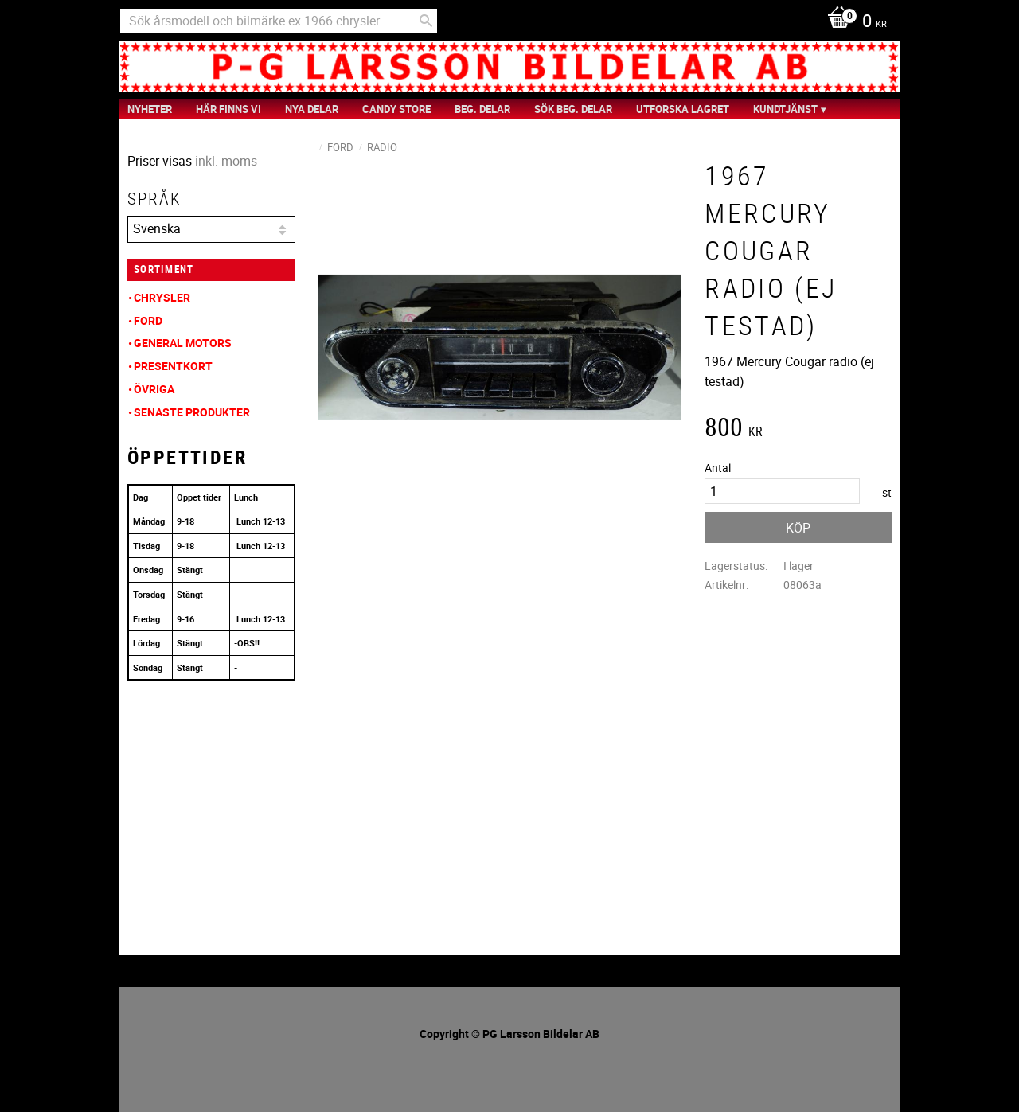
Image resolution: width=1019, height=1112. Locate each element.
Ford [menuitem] (148, 320)
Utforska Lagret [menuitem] (682, 109)
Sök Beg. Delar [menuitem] (573, 109)
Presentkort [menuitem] (173, 365)
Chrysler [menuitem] (162, 297)
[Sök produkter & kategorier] (278, 20)
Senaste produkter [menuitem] (192, 411)
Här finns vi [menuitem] (228, 109)
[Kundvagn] (853, 22)
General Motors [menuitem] (183, 342)
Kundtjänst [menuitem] (785, 109)
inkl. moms (226, 161)
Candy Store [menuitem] (396, 109)
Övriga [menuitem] (154, 388)
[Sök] (426, 21)
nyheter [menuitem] (149, 109)
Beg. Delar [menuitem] (482, 109)
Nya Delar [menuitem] (311, 109)
